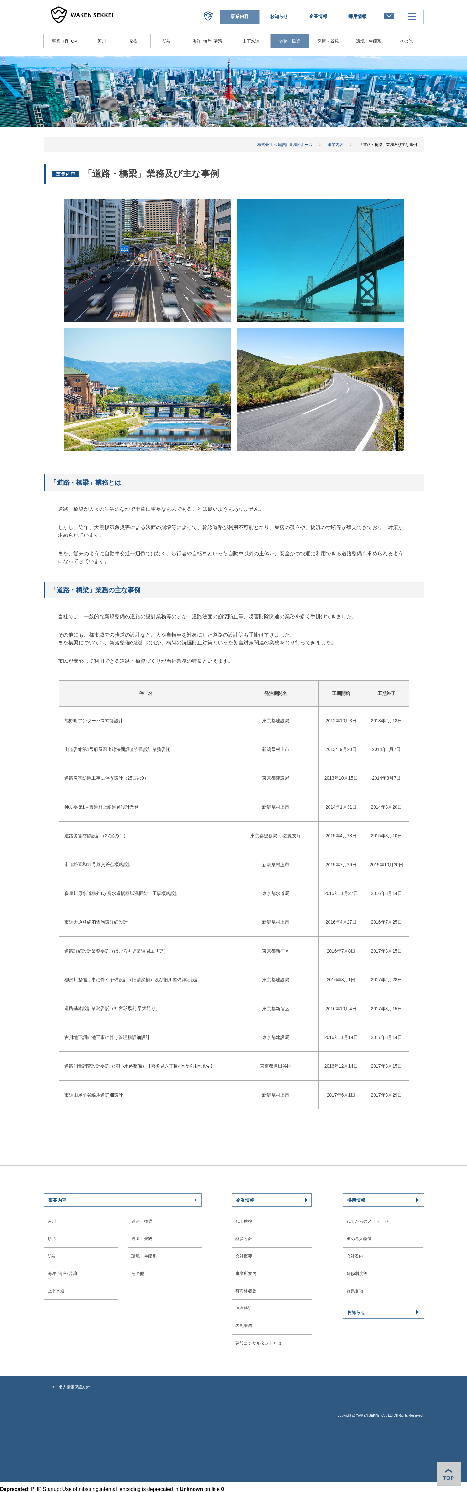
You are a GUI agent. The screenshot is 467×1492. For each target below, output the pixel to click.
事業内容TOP (64, 41)
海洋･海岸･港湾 (207, 41)
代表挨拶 (243, 1221)
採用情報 (357, 16)
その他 (406, 41)
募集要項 (355, 1290)
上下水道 (251, 41)
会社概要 (243, 1256)
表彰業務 (243, 1325)
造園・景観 (328, 41)
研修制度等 (357, 1273)
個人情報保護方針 (74, 1387)
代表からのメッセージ (367, 1221)
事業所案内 (245, 1273)
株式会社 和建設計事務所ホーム (284, 144)
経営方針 (243, 1238)
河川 (102, 41)
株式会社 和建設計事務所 (227, 16)
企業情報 (318, 16)
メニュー (430, 16)
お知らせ (279, 16)
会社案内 (355, 1256)
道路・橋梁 (141, 1221)
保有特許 (243, 1308)
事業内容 (335, 144)
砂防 (134, 41)
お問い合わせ (407, 16)
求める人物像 (359, 1238)
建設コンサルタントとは (258, 1343)
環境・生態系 (368, 41)
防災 (167, 41)
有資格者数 (245, 1290)
